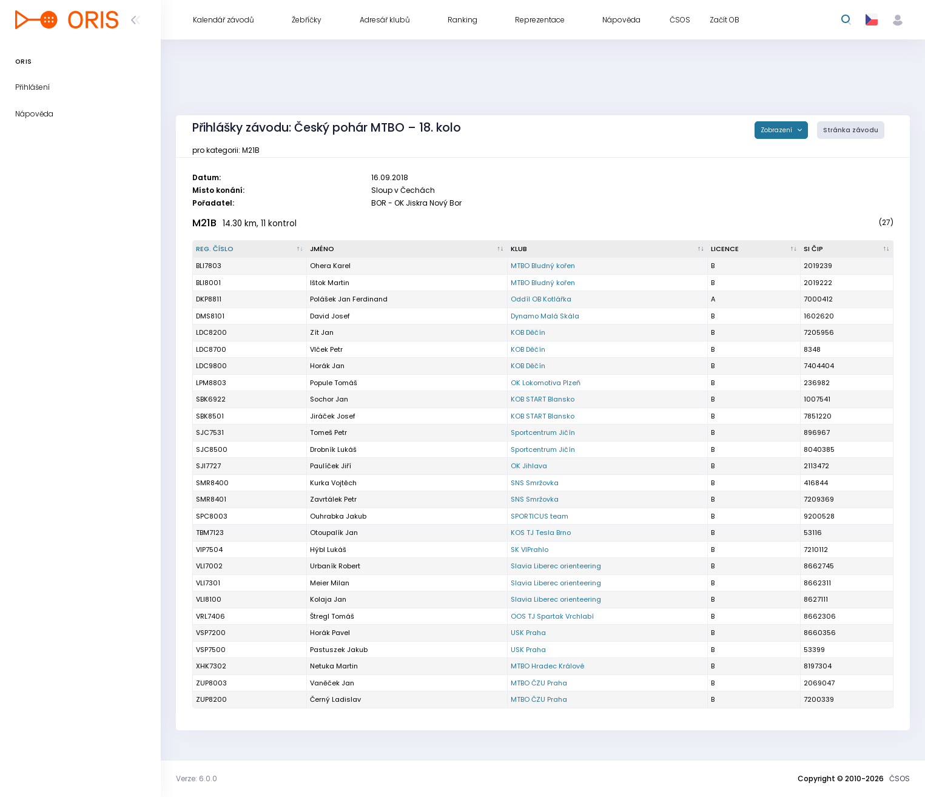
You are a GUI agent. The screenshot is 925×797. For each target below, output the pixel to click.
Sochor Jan (329, 399)
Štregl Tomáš (332, 616)
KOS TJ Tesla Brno (541, 532)
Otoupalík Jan (334, 532)
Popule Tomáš (333, 383)
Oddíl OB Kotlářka (541, 299)
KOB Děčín (528, 332)
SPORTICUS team (539, 516)
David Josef (330, 316)
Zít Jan (322, 332)
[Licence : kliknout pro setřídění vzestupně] (754, 249)
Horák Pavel (330, 632)
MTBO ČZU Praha (539, 683)
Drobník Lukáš (333, 449)
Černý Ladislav (335, 699)
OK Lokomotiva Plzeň (545, 383)
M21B (204, 223)
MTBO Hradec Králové (547, 666)
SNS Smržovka (535, 483)
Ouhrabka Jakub (338, 516)
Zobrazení (777, 130)
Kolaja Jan (328, 599)
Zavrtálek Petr (333, 499)
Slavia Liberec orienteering (556, 566)
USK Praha (528, 632)
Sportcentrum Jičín (543, 432)
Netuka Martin (334, 666)
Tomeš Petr (328, 432)
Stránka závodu (850, 130)
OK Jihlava (529, 466)
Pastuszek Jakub (339, 649)
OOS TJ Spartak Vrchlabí (552, 616)
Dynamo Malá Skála (545, 316)
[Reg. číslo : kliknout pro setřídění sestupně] (250, 249)
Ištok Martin (329, 283)
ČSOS (899, 778)
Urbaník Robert (335, 566)
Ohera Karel (330, 266)
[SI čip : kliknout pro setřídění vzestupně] (847, 249)
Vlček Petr (326, 349)
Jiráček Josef (332, 416)
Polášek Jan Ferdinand (349, 299)
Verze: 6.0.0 (196, 778)
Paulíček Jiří (330, 466)
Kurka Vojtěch (333, 483)
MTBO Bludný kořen (543, 266)
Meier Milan (329, 583)
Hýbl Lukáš (328, 549)
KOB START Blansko (542, 399)
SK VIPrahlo (529, 549)
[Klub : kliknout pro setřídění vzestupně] (608, 249)
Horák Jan (327, 366)
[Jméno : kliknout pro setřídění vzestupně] (407, 249)
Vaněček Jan (332, 683)
